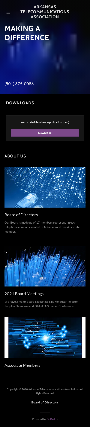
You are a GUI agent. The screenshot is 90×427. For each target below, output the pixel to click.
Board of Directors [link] (44, 402)
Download (45, 132)
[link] (45, 12)
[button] (9, 12)
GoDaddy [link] (52, 419)
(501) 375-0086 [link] (19, 83)
